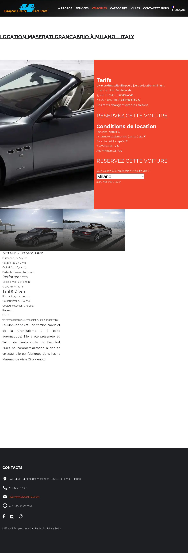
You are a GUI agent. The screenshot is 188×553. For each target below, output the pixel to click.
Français (179, 8)
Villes (135, 8)
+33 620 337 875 (18, 487)
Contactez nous (156, 8)
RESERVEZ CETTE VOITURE (132, 115)
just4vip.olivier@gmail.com (24, 496)
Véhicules (99, 8)
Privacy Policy (54, 528)
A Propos (65, 8)
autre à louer (108, 181)
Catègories (118, 8)
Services (82, 8)
